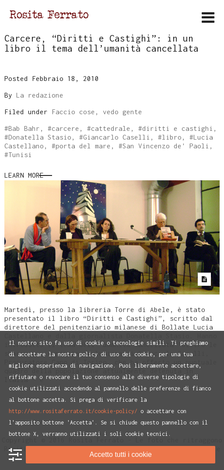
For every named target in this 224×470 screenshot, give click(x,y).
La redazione (39, 95)
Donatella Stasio (39, 137)
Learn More (24, 175)
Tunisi (20, 154)
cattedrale (110, 128)
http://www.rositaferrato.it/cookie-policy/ (73, 411)
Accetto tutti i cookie (121, 454)
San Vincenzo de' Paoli (165, 146)
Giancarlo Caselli (116, 137)
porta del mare (83, 146)
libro (172, 137)
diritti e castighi (177, 128)
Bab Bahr (24, 128)
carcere (65, 128)
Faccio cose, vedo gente (97, 112)
